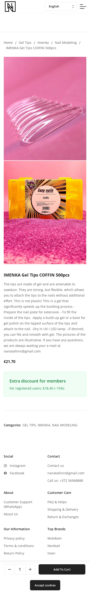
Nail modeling (66, 42)
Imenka (43, 42)
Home (8, 42)
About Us (11, 514)
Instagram (18, 465)
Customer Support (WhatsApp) (18, 504)
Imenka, (45, 425)
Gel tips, (30, 425)
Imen (51, 553)
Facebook (17, 473)
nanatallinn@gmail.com (65, 473)
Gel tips (25, 42)
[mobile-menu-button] (83, 6)
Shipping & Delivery (62, 509)
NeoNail (53, 546)
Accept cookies (45, 585)
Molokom (54, 538)
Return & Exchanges (63, 517)
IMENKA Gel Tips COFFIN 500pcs (31, 48)
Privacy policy (14, 538)
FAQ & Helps (57, 502)
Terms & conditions (19, 546)
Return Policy (14, 553)
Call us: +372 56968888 (65, 480)
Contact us (55, 465)
